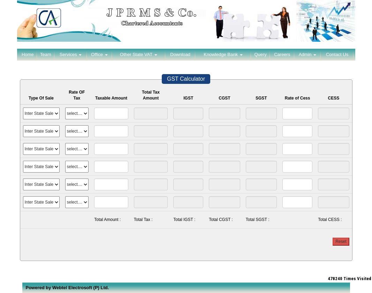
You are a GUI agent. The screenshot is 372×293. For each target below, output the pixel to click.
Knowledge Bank (223, 54)
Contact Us (337, 54)
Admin (307, 54)
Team (45, 54)
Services (71, 54)
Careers (282, 54)
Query (260, 54)
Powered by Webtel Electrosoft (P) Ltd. (67, 287)
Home (28, 54)
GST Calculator (186, 79)
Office (99, 54)
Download (180, 54)
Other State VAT (138, 54)
